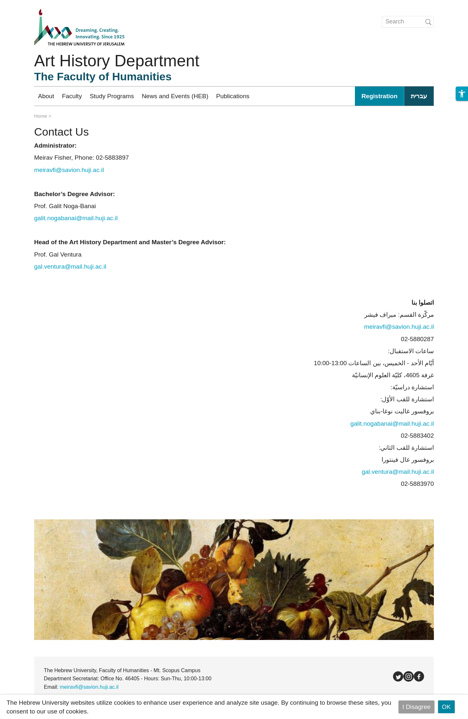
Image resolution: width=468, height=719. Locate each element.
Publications (232, 96)
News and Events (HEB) (175, 96)
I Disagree (416, 706)
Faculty (72, 96)
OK (446, 706)
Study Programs (112, 96)
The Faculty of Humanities (103, 76)
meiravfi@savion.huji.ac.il (399, 326)
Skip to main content (28, 4)
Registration (379, 96)
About (46, 96)
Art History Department (116, 61)
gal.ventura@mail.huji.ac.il (70, 266)
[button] (462, 94)
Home (40, 116)
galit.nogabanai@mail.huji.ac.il (76, 218)
